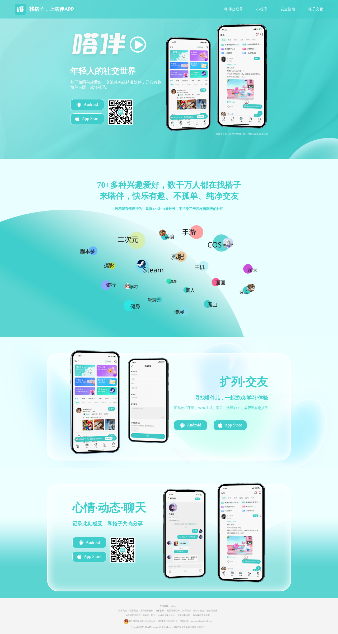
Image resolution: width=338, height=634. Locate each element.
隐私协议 (160, 610)
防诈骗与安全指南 (201, 615)
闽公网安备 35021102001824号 (142, 621)
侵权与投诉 (211, 610)
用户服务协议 (146, 610)
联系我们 (133, 610)
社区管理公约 (173, 610)
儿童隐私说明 (183, 615)
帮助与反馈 (198, 610)
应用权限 (263, 134)
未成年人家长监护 (166, 615)
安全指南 (287, 9)
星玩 (173, 606)
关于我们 (122, 610)
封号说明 (186, 610)
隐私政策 (254, 134)
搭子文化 (315, 9)
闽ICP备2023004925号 (167, 621)
